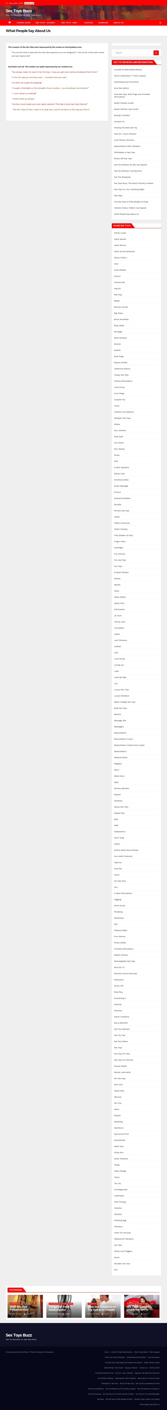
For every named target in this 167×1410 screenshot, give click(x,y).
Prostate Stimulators (123, 949)
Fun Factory (119, 554)
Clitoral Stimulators (123, 381)
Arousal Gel (119, 282)
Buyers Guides (120, 362)
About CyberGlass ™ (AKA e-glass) (130, 76)
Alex (27, 1314)
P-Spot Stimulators (123, 893)
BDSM (117, 301)
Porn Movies (119, 936)
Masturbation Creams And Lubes (129, 745)
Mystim (117, 794)
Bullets (117, 350)
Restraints (119, 980)
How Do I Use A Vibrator (125, 134)
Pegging (117, 899)
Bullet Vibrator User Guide (126, 109)
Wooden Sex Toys (122, 1263)
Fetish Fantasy (120, 529)
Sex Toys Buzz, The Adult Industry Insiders (133, 183)
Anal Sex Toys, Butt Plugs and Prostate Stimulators (123, 1362)
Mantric (117, 714)
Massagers (119, 727)
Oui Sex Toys (120, 881)
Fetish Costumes (122, 523)
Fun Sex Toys (120, 560)
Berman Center (121, 307)
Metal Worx (119, 776)
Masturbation (120, 733)
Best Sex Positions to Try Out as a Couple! (102, 1308)
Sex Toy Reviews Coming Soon (128, 171)
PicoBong (118, 912)
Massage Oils (120, 720)
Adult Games (120, 239)
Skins (116, 1109)
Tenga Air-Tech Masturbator (59, 1308)
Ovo (116, 887)
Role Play (118, 992)
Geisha (117, 585)
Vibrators (118, 1226)
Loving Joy (119, 665)
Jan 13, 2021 (17, 1314)
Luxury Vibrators (121, 696)
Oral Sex (118, 868)
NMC (116, 825)
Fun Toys (118, 566)
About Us (118, 23)
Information (119, 609)
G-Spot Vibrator (121, 572)
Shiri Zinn (118, 1084)
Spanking (118, 1122)
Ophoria (117, 862)
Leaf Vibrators (120, 640)
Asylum (117, 288)
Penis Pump (119, 906)
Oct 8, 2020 (55, 1314)
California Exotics (122, 369)
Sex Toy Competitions (96, 1389)
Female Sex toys (121, 511)
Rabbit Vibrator (121, 955)
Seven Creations (121, 1017)
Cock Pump (119, 387)
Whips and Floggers (123, 1251)
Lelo (116, 652)
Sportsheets (119, 1140)
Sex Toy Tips (119, 1035)
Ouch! (116, 875)
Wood (116, 1257)
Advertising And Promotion (126, 82)
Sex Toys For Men (122, 1054)
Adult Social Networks (124, 251)
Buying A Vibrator (122, 115)
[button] (160, 23)
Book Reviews (120, 338)
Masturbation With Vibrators (127, 146)
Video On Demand (122, 1233)
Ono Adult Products (123, 856)
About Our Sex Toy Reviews (115, 1357)
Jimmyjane (119, 628)
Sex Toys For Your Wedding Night (129, 189)
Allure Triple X (120, 258)
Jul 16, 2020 (133, 1314)
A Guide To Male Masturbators (128, 69)
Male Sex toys (120, 708)
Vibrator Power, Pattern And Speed (130, 208)
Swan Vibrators (121, 1159)
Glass (116, 591)
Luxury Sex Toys (121, 690)
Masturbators (120, 751)
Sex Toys (118, 1047)
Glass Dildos (120, 597)
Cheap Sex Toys (121, 375)
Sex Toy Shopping (122, 177)
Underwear (119, 1196)
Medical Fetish (120, 757)
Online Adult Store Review (126, 850)
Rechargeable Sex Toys (124, 961)
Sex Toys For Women (123, 1060)
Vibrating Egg (120, 1220)
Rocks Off (118, 986)
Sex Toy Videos (121, 1041)
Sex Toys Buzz (19, 10)
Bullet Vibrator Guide (124, 103)
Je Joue (117, 615)
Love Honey (119, 659)
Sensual (117, 1004)
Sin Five (117, 1103)
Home (106, 1352)
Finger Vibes (119, 541)
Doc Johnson (120, 430)
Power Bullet (120, 943)
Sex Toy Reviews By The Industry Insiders (121, 1389)
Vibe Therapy (120, 1202)
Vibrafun (118, 1208)
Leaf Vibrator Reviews (124, 140)
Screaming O (120, 998)
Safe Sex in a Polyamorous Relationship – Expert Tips (24, 1311)
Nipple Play (119, 813)
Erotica (117, 492)
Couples (88, 23)
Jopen (117, 634)
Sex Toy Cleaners (122, 1029)
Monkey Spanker (121, 788)
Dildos (117, 424)
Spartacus (118, 1128)
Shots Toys (119, 1091)
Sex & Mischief (121, 1023)
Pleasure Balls (120, 930)
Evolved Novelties (122, 498)
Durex (116, 455)
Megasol (118, 764)
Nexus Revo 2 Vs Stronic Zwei (148, 1378)
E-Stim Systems (121, 467)
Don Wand (119, 443)
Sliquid (117, 1115)
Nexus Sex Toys (121, 807)
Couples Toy (119, 399)
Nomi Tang (119, 838)
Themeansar (48, 1352)
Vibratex (118, 1214)
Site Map (118, 195)
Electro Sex (119, 474)
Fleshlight (118, 548)
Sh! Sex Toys (120, 1078)
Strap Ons (118, 1152)
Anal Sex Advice (121, 88)
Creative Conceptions (124, 412)
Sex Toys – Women (46, 23)
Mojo (116, 782)
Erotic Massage (121, 486)
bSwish (117, 344)
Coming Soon (23, 23)
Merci (116, 770)
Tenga (116, 1165)
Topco (117, 1177)
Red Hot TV (119, 967)
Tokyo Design (120, 1171)
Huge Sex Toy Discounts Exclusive (147, 1373)
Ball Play (118, 295)
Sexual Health (120, 1066)
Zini (115, 1270)
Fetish (117, 517)
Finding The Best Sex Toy (125, 128)
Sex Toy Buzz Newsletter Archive (147, 1383)
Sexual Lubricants (122, 1072)
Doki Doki (118, 436)
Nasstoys (118, 801)
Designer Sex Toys (122, 418)
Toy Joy (117, 1183)
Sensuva (118, 1010)
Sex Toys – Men (70, 23)
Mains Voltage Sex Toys (124, 702)
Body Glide (119, 325)
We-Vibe (118, 1245)
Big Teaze (118, 313)
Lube (116, 671)
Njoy (116, 819)
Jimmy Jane (119, 622)
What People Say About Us (126, 214)
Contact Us (119, 121)
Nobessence (119, 831)
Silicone (117, 1097)
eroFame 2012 (154, 1368)
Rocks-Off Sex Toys (123, 158)
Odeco (117, 844)
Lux (115, 683)
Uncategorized (120, 1189)
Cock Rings (119, 393)
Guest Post (119, 603)
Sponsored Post (121, 1134)
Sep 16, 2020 (95, 1314)
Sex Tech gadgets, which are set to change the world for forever (140, 1311)
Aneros (117, 276)
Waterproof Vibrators (123, 1239)
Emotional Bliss (121, 480)
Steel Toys (119, 1146)
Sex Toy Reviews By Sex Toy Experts (130, 165)
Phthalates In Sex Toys (124, 152)
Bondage (103, 23)
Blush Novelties (121, 319)
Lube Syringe (120, 677)
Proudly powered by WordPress (17, 1352)
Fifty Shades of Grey (123, 535)
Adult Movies (120, 245)
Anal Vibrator (120, 270)
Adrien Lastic (120, 233)
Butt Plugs (119, 356)
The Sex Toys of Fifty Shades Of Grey (131, 202)
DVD (116, 461)
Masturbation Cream (123, 739)
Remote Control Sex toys (125, 973)
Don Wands (119, 449)
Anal (116, 264)
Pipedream (119, 918)
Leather (117, 646)
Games (117, 578)
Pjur (116, 924)
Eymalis (117, 504)
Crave (116, 406)
